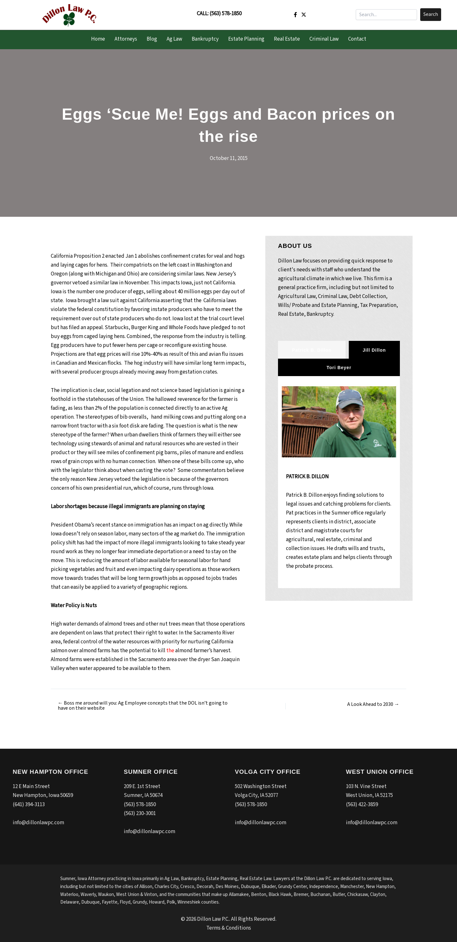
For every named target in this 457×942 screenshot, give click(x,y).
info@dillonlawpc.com (38, 822)
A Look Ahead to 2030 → (373, 704)
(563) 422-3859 (362, 804)
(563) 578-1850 (225, 13)
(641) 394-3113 (29, 804)
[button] (430, 14)
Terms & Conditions (228, 928)
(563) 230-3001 (140, 813)
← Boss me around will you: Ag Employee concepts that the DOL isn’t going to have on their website (143, 705)
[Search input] (386, 14)
